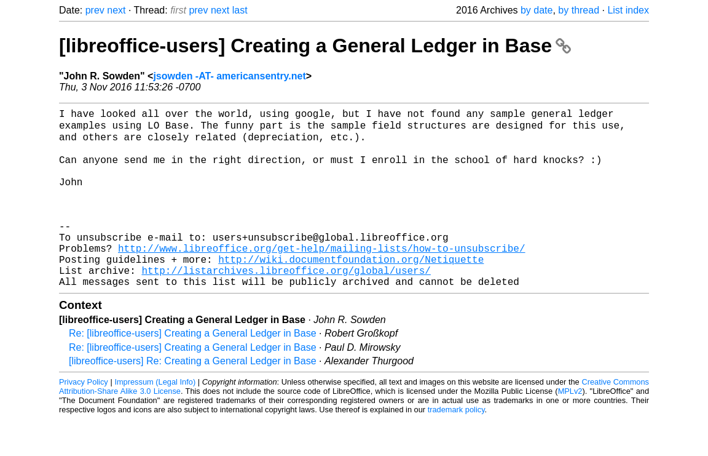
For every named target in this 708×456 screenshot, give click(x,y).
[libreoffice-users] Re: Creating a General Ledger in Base (193, 398)
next (116, 10)
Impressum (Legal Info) (154, 418)
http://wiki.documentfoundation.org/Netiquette (351, 291)
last (240, 10)
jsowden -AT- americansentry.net (229, 76)
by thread (578, 10)
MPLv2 (570, 428)
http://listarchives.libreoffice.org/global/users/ (285, 304)
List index (628, 10)
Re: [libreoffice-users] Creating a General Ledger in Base (193, 370)
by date (537, 10)
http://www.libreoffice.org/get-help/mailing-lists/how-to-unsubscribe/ (321, 277)
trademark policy (456, 446)
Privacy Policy (83, 418)
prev (94, 10)
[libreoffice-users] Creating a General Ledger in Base (315, 45)
